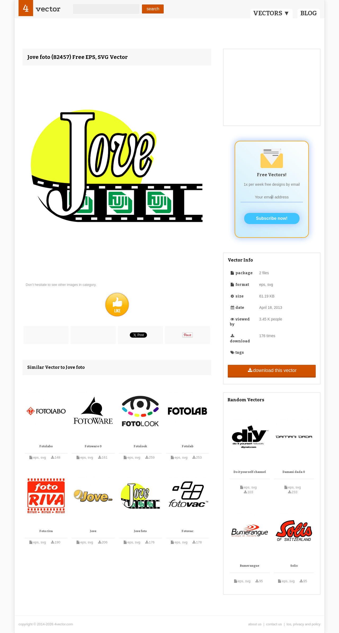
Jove (93, 531)
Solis (294, 565)
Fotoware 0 (93, 446)
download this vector (271, 370)
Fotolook (140, 446)
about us (254, 624)
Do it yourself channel (250, 472)
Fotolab (187, 446)
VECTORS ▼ (271, 13)
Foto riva (46, 531)
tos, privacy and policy (303, 624)
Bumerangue (249, 565)
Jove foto (140, 531)
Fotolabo (46, 446)
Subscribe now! (272, 218)
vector (47, 8)
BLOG (308, 13)
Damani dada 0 (294, 472)
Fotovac (188, 531)
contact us (274, 624)
